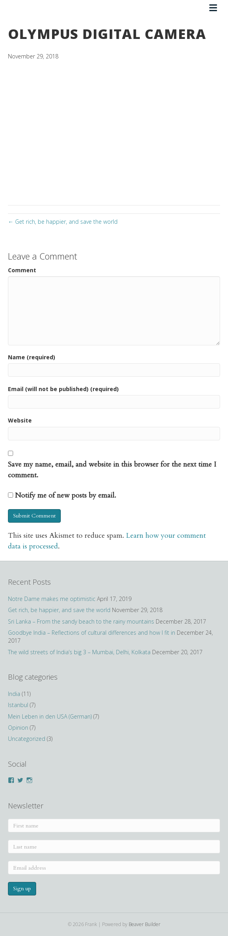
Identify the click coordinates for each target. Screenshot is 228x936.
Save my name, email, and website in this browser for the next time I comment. (112, 469)
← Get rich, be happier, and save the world (63, 221)
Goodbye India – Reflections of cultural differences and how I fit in (91, 632)
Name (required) (31, 357)
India (14, 694)
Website (20, 420)
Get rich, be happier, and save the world (59, 610)
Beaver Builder (144, 924)
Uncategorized (26, 738)
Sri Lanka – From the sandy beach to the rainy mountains (81, 621)
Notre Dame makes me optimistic (51, 599)
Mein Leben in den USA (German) (50, 716)
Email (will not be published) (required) (63, 389)
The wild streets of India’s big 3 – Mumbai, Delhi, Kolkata (79, 652)
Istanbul (18, 705)
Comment (22, 270)
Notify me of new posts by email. (65, 495)
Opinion (18, 727)
